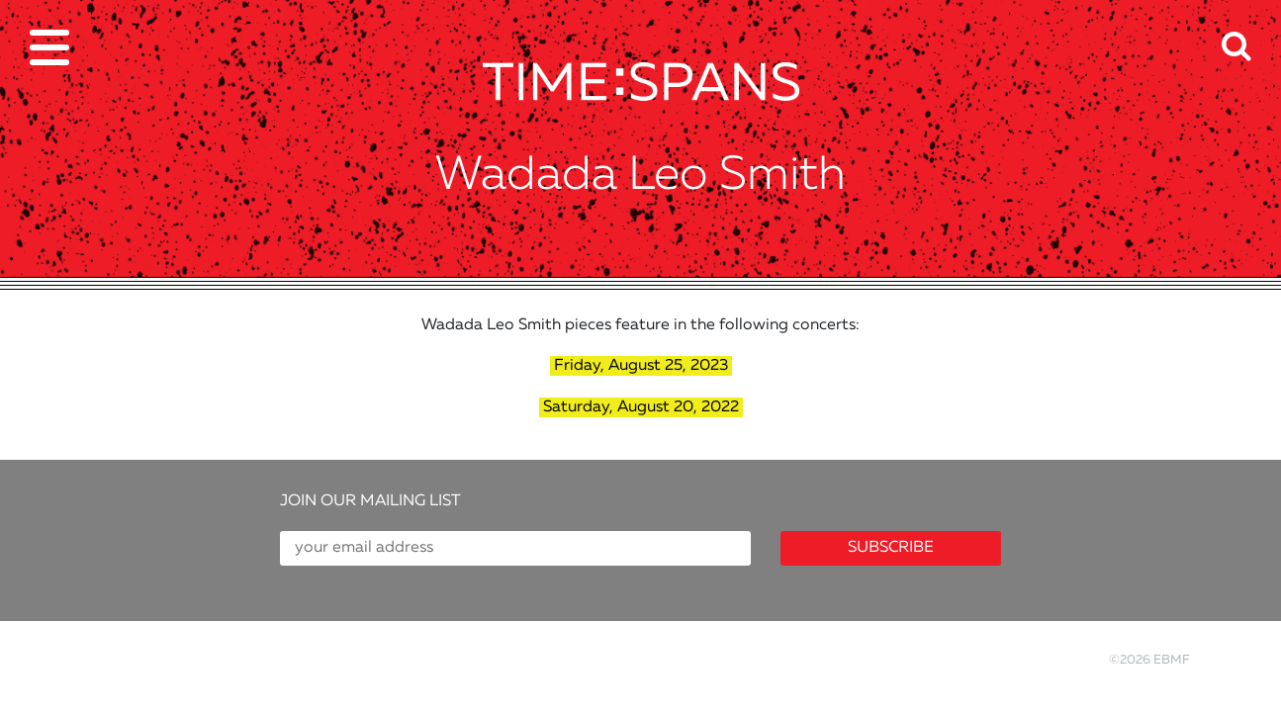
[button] (1251, 33)
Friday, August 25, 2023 (641, 366)
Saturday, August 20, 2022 (641, 407)
